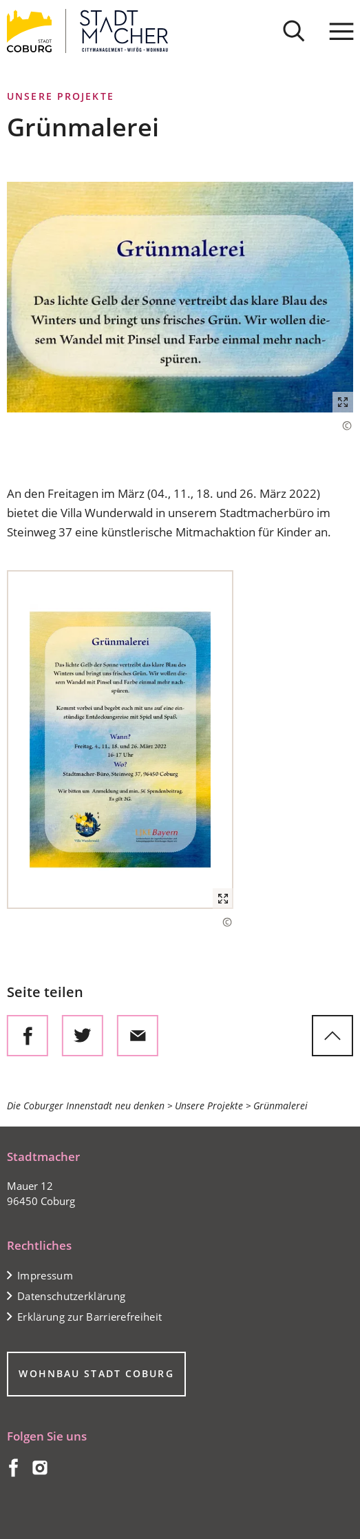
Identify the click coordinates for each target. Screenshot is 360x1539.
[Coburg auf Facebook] (13, 1472)
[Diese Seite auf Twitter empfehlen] (82, 1035)
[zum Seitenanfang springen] (332, 1035)
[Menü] (341, 31)
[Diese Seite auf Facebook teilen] (27, 1035)
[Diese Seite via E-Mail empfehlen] (137, 1035)
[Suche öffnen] (293, 31)
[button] (180, 297)
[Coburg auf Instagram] (40, 1472)
